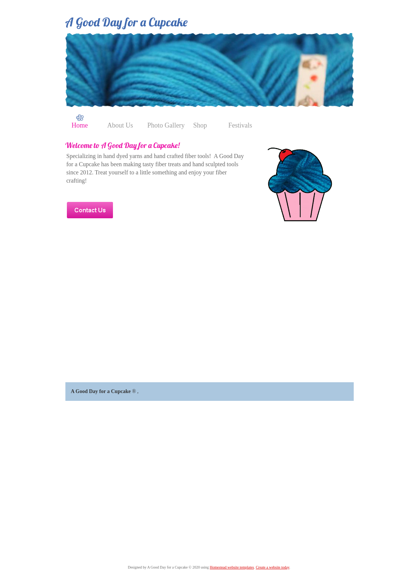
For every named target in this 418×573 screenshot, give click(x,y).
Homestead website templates (232, 567)
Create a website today (272, 567)
